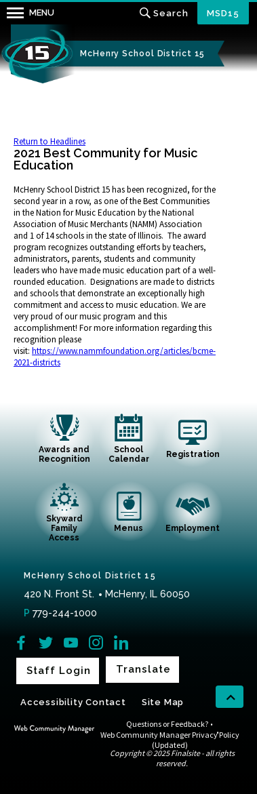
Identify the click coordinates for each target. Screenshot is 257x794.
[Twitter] (46, 642)
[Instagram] (96, 642)
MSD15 (223, 13)
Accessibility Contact (73, 702)
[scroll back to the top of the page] (229, 697)
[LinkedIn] (121, 642)
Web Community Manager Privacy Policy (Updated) (169, 740)
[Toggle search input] (164, 13)
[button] (27, 13)
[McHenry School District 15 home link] (37, 53)
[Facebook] (21, 642)
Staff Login (58, 670)
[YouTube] (71, 642)
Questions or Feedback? (167, 724)
